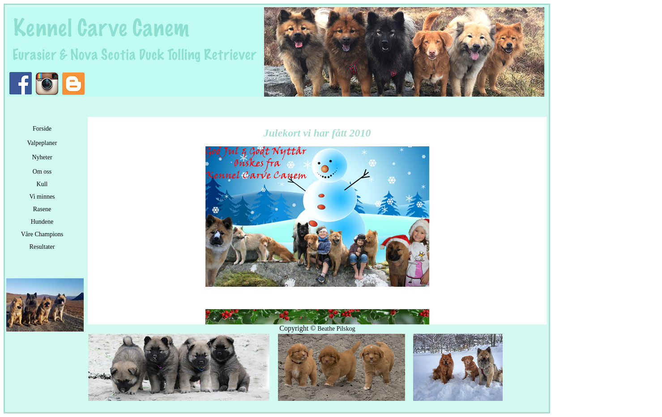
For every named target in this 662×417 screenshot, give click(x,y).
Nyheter (42, 157)
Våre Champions (42, 234)
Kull (42, 184)
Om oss (42, 171)
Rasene (42, 209)
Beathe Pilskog (336, 328)
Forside (42, 128)
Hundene (42, 221)
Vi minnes (42, 196)
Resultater (42, 246)
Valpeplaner (42, 143)
